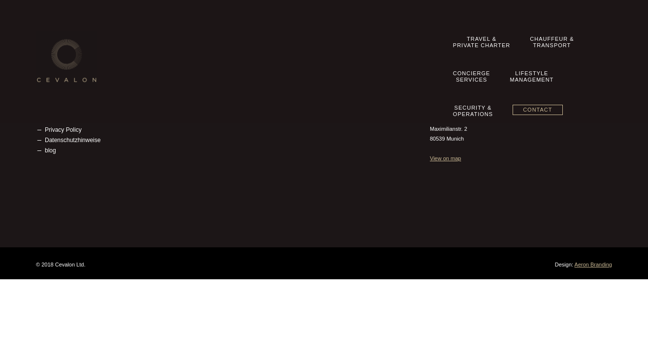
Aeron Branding (593, 264)
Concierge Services (266, 98)
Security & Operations (269, 119)
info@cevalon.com (470, 89)
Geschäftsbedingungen (75, 119)
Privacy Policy (63, 129)
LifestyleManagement (458, 45)
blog (50, 150)
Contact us (59, 88)
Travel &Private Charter (267, 45)
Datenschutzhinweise (72, 140)
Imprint (54, 98)
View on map (445, 158)
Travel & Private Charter (271, 78)
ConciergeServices (398, 45)
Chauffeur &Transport (338, 45)
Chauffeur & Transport (269, 88)
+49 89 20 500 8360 (475, 80)
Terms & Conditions (70, 109)
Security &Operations (520, 45)
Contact (584, 44)
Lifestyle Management (269, 109)
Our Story (57, 78)
